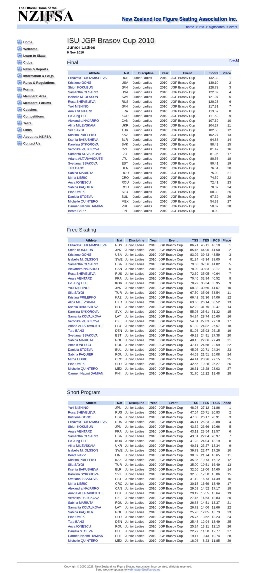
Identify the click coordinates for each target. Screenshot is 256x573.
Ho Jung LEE (77, 116)
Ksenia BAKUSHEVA (83, 140)
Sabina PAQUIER (80, 187)
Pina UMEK (76, 192)
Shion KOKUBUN (80, 87)
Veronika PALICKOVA (83, 149)
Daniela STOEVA (80, 196)
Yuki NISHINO (78, 106)
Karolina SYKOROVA (83, 144)
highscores (217, 27)
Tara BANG (76, 168)
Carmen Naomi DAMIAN (85, 206)
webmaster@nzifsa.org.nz (144, 569)
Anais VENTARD (80, 111)
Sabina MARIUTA (80, 173)
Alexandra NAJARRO (83, 120)
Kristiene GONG (79, 82)
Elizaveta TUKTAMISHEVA (87, 78)
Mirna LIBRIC (78, 178)
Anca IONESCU (79, 182)
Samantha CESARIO (83, 92)
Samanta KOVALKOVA (84, 154)
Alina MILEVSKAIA (81, 125)
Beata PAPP (77, 211)
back (234, 60)
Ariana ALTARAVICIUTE (85, 158)
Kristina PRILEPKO (82, 135)
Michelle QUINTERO (83, 201)
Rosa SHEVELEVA (82, 102)
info (201, 27)
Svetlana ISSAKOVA (83, 163)
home (190, 27)
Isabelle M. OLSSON (83, 97)
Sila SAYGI (76, 130)
